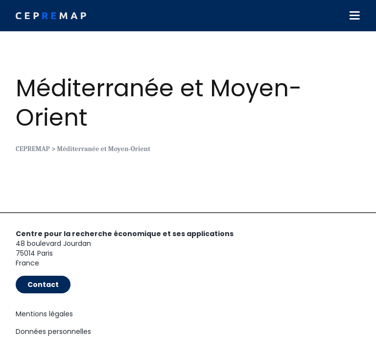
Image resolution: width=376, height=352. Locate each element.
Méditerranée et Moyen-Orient (159, 103)
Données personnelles (53, 331)
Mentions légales (44, 314)
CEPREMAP (33, 149)
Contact (43, 284)
